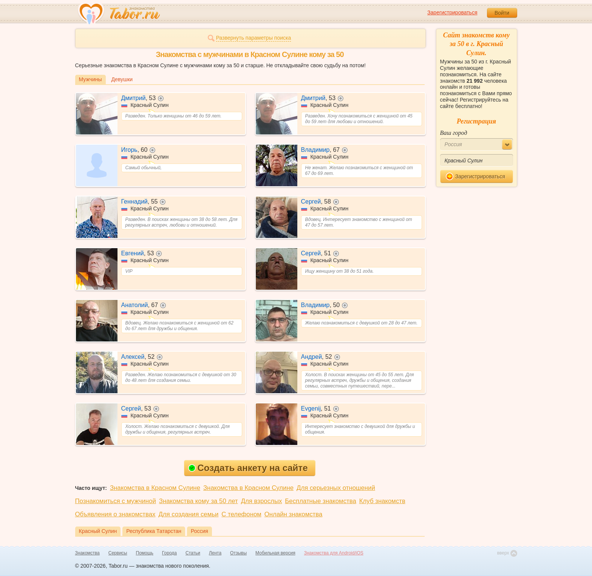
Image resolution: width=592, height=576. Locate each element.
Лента (215, 553)
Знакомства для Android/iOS (333, 553)
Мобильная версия (275, 553)
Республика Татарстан (153, 531)
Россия (199, 531)
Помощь (144, 553)
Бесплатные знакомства (320, 501)
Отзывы (238, 553)
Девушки (122, 79)
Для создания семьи (188, 514)
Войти (502, 13)
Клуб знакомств (382, 501)
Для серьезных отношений (336, 487)
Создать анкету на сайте (248, 468)
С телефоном (241, 514)
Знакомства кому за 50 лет (198, 501)
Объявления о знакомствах (115, 514)
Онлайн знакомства (293, 514)
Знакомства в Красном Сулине (155, 487)
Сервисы (117, 553)
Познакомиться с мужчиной (115, 501)
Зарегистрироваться (452, 12)
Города (169, 553)
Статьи (192, 553)
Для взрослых (261, 501)
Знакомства (87, 553)
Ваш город (453, 133)
